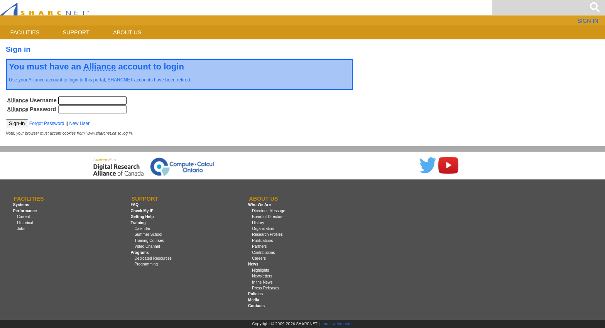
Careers (259, 258)
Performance (25, 211)
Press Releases (265, 288)
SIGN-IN (587, 21)
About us (127, 32)
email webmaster (337, 323)
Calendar (142, 229)
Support (76, 32)
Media (253, 300)
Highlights (260, 270)
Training (137, 223)
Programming (146, 264)
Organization (263, 229)
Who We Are (259, 205)
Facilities (25, 32)
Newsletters (262, 276)
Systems (21, 205)
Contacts (256, 306)
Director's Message (268, 211)
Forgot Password (46, 123)
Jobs (21, 229)
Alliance (37, 80)
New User (79, 123)
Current (23, 217)
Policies (255, 294)
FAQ (134, 205)
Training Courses (149, 240)
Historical (25, 223)
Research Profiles (267, 234)
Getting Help (142, 217)
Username (32, 100)
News (253, 264)
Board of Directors (267, 217)
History (258, 223)
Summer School (148, 234)
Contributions (263, 252)
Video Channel (147, 246)
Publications (262, 240)
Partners (259, 246)
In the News (262, 282)
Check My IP (141, 211)
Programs (139, 252)
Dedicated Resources (153, 258)
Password (31, 109)
